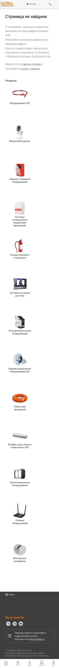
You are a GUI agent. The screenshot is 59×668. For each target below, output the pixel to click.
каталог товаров (30, 68)
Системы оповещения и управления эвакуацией (20, 216)
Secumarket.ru (37, 639)
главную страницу (31, 64)
